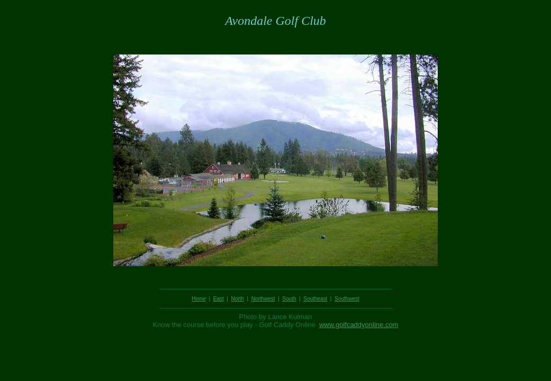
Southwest (347, 299)
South (289, 299)
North (237, 299)
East (218, 299)
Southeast (315, 299)
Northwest (263, 299)
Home (199, 299)
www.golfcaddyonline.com (359, 325)
